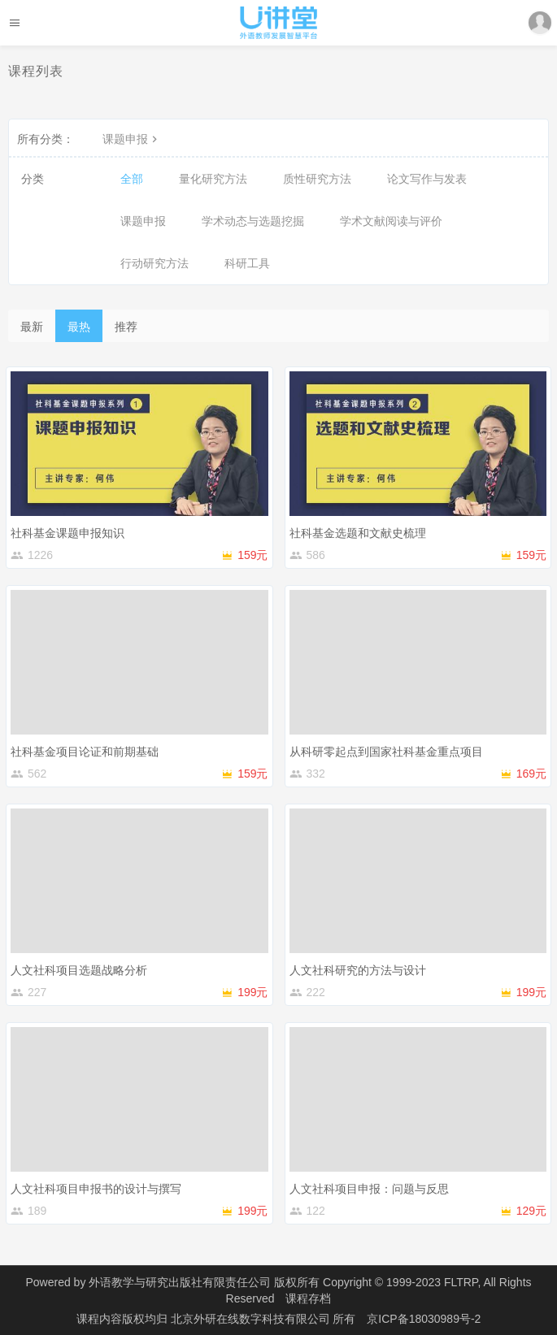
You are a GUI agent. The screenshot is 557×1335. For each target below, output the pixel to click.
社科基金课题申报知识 (67, 533)
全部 (131, 178)
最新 (31, 326)
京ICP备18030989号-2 (424, 1318)
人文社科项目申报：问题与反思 (369, 1188)
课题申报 (131, 138)
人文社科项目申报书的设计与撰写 (96, 1188)
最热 (78, 326)
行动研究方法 (154, 263)
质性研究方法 (317, 178)
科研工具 (247, 263)
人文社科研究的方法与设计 (357, 970)
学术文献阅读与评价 (391, 221)
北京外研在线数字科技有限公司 (252, 1318)
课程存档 (308, 1298)
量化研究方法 (213, 178)
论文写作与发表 (427, 178)
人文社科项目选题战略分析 (79, 970)
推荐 (126, 326)
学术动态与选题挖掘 (253, 221)
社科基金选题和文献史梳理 (357, 533)
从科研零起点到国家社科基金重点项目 (386, 751)
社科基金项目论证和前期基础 (85, 751)
